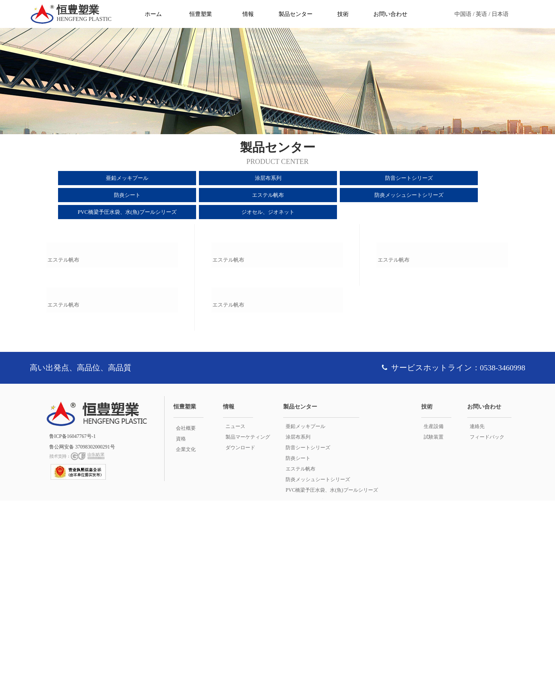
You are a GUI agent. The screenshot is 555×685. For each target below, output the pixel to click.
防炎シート (127, 195)
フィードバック (487, 621)
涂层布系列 (268, 178)
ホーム (153, 14)
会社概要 (186, 612)
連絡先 (477, 610)
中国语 (462, 14)
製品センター (296, 14)
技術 (343, 14)
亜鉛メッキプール (127, 178)
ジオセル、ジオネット (267, 212)
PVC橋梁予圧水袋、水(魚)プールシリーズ (127, 212)
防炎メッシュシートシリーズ (409, 195)
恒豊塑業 (200, 14)
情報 (248, 14)
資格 (181, 623)
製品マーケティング (247, 621)
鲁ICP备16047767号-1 (72, 620)
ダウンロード (240, 632)
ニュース (235, 610)
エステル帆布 (268, 195)
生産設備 (434, 610)
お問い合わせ (390, 14)
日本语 (500, 14)
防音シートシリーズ (409, 178)
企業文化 (186, 634)
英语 (481, 14)
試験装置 (434, 621)
